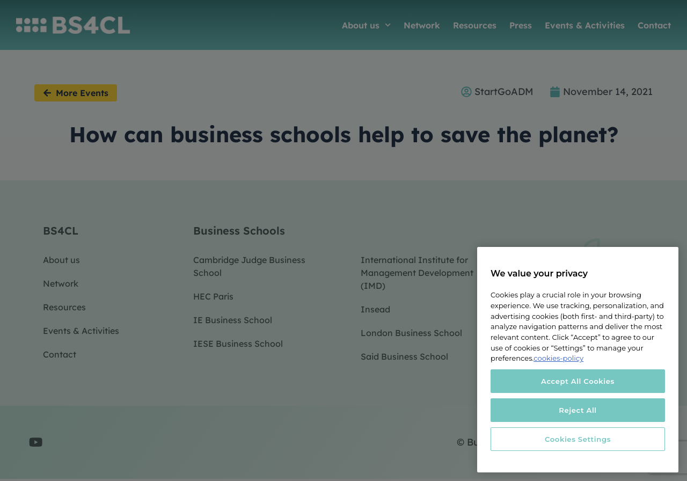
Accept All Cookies (578, 381)
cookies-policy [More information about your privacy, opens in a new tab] (558, 358)
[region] (577, 359)
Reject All (578, 410)
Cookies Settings (578, 439)
